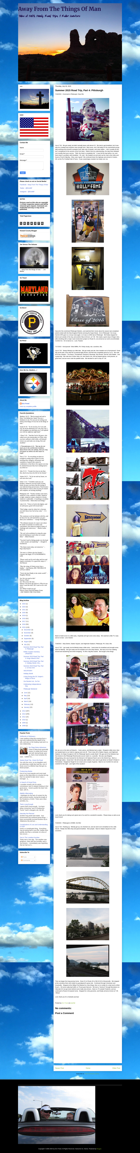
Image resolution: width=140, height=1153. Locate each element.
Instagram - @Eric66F (27, 191)
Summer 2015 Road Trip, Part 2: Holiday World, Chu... (33, 662)
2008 (24, 725)
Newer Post (59, 1068)
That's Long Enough (26, 804)
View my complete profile (28, 406)
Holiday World (28, 673)
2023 (24, 607)
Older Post (116, 1068)
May (25, 695)
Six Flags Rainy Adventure (37, 747)
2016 (24, 624)
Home (88, 1068)
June (26, 693)
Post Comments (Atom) (92, 1074)
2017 (24, 621)
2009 (24, 723)
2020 (24, 612)
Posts (24, 857)
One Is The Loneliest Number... (30, 837)
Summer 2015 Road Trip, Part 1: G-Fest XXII (33, 667)
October (27, 636)
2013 (24, 714)
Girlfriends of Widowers (27, 736)
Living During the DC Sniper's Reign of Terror (33, 677)
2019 (24, 615)
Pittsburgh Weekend (30, 689)
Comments (25, 860)
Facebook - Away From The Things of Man (34, 185)
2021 (24, 610)
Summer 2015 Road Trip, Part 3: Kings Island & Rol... (33, 657)
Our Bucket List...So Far (31, 681)
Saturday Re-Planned (27, 813)
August (26, 641)
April (25, 698)
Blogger (99, 1149)
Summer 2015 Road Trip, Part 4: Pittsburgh (33, 648)
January (27, 707)
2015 (24, 627)
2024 (24, 604)
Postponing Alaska (26, 771)
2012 (24, 717)
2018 (24, 618)
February (27, 704)
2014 (24, 711)
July (25, 644)
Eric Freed (25, 403)
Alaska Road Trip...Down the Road (31, 760)
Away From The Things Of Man (59, 9)
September (28, 638)
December (27, 630)
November (27, 633)
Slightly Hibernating (26, 793)
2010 (24, 720)
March (26, 701)
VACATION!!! (27, 671)
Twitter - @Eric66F (26, 188)
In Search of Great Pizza (28, 782)
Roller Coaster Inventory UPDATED (31, 652)
